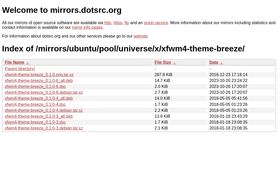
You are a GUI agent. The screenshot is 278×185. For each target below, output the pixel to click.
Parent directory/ (20, 69)
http (107, 23)
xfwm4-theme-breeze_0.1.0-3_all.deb (39, 116)
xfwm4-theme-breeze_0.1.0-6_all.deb (39, 80)
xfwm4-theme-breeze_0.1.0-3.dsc (35, 122)
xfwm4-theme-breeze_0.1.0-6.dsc (35, 86)
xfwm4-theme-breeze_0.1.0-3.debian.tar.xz (44, 128)
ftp (126, 23)
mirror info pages (87, 27)
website (140, 36)
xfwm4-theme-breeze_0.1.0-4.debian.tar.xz (44, 110)
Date (213, 62)
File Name (14, 62)
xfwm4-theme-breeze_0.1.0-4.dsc (35, 104)
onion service (156, 23)
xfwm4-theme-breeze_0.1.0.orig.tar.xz (39, 74)
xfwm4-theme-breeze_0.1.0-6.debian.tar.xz (44, 92)
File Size (163, 62)
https (117, 23)
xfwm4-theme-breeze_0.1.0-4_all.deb (39, 98)
